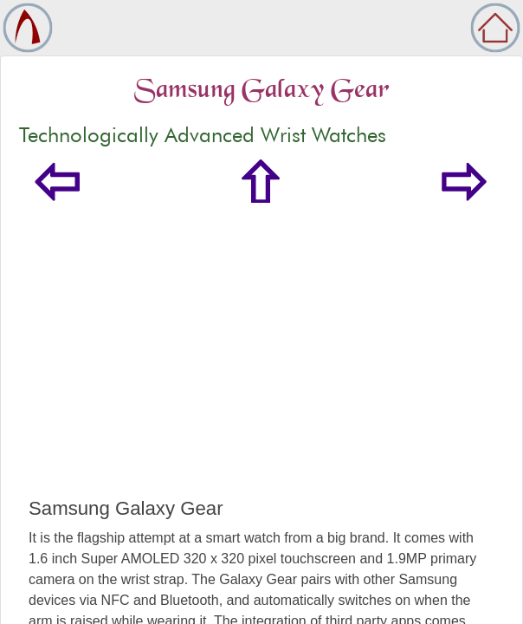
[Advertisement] (261, 367)
